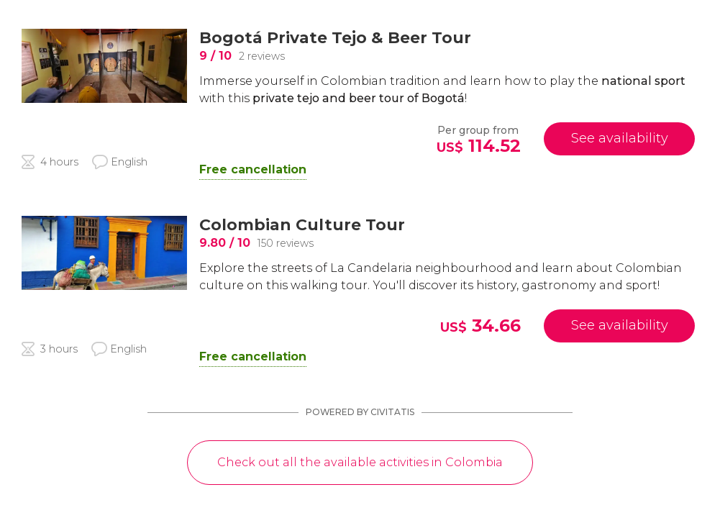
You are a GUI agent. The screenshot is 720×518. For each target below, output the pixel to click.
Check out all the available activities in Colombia (360, 462)
